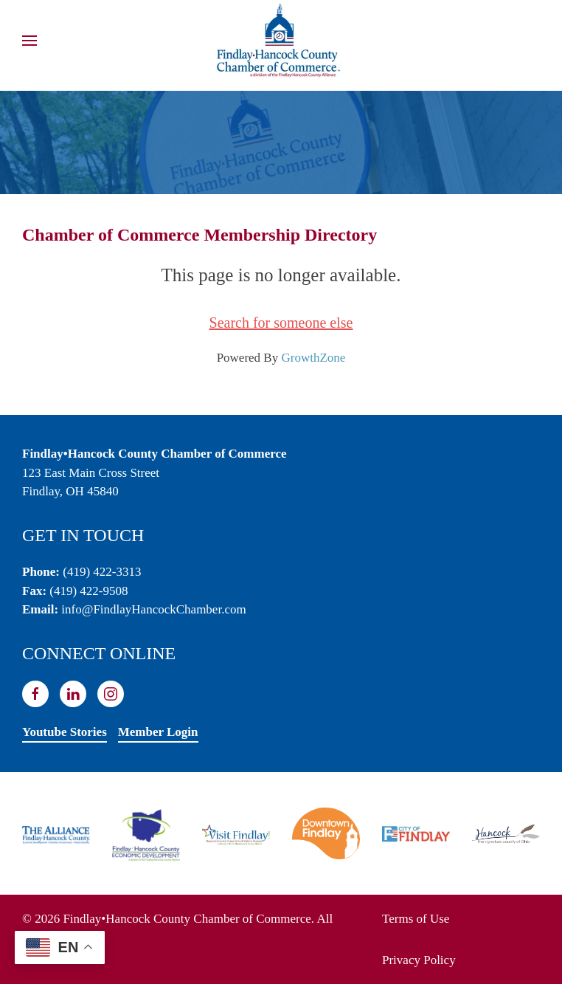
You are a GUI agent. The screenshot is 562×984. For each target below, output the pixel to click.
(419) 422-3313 (102, 572)
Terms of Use (415, 919)
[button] (29, 40)
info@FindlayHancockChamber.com (153, 609)
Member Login (158, 732)
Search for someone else (281, 322)
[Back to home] (281, 40)
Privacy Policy (419, 960)
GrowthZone (313, 358)
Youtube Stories (64, 732)
